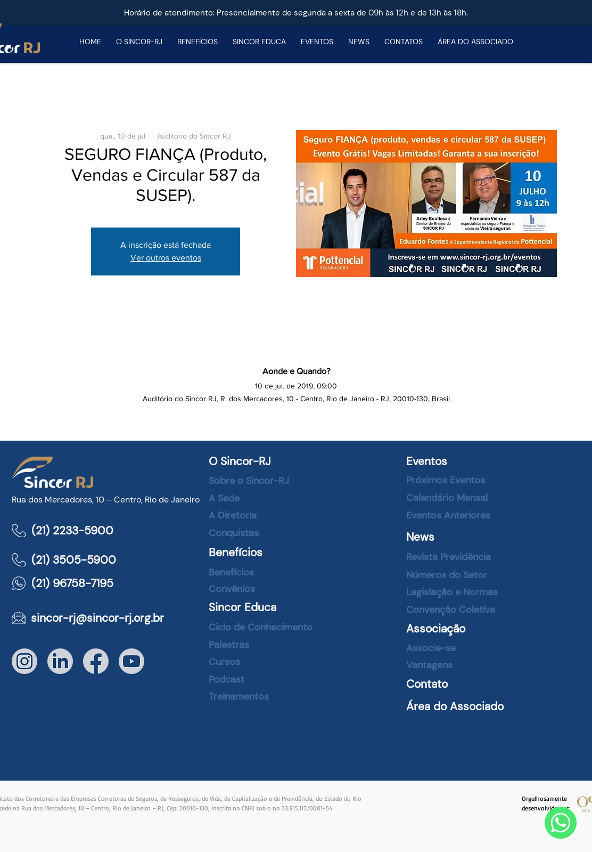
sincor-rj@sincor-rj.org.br (97, 618)
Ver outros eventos (165, 257)
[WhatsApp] (561, 823)
